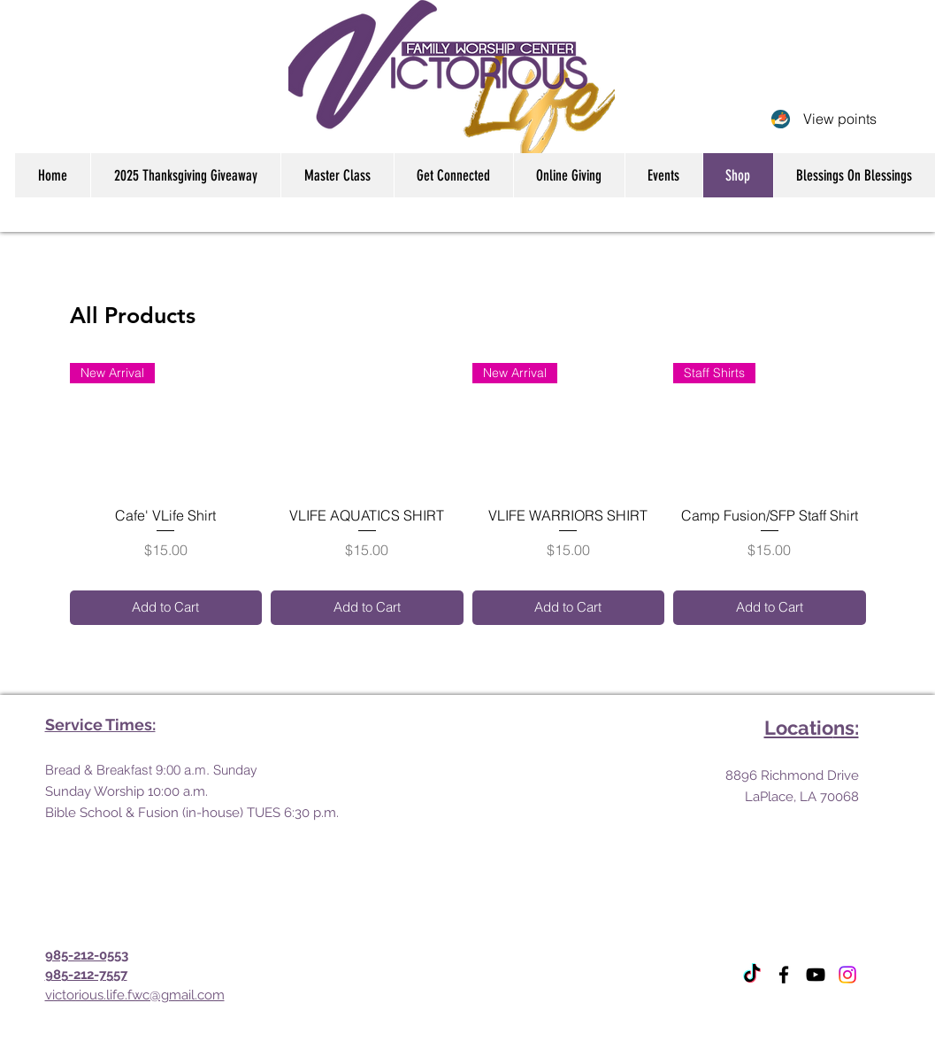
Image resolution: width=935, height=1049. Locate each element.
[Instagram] (847, 974)
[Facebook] (783, 974)
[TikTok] (751, 974)
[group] (467, 494)
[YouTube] (815, 974)
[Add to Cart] (166, 607)
